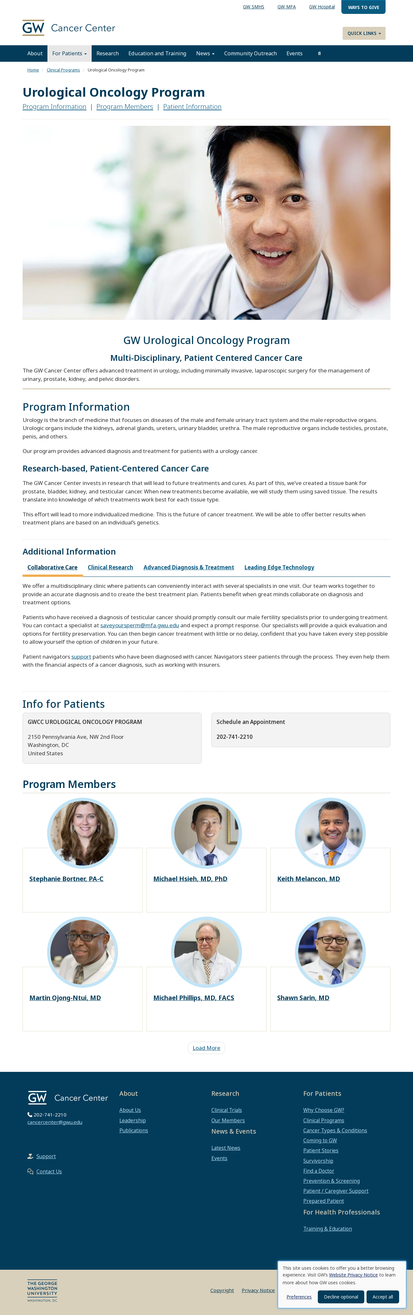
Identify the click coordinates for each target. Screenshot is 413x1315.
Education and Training (157, 53)
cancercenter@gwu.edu (54, 1122)
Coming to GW (320, 1140)
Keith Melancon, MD (308, 878)
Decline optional (341, 1297)
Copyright (222, 1290)
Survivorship (318, 1161)
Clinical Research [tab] (110, 567)
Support (46, 1156)
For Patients (69, 53)
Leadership (132, 1120)
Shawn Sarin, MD (303, 997)
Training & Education (327, 1228)
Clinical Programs (63, 70)
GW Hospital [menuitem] (322, 7)
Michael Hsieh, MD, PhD (190, 878)
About (35, 53)
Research (107, 53)
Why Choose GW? (323, 1110)
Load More (206, 1047)
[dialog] (342, 1285)
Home (33, 70)
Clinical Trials (226, 1110)
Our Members (228, 1120)
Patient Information (192, 106)
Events (295, 53)
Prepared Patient (323, 1201)
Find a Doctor (318, 1171)
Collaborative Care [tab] (52, 567)
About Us (130, 1110)
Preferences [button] (299, 1297)
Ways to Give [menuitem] (363, 7)
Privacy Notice (258, 1290)
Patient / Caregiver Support (335, 1191)
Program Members (124, 106)
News (205, 53)
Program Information (54, 106)
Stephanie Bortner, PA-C (66, 878)
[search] (319, 53)
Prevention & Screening (331, 1181)
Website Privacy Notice (353, 1275)
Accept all (383, 1297)
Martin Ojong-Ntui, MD (65, 997)
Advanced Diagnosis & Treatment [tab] (189, 567)
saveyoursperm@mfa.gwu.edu (139, 625)
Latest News (225, 1148)
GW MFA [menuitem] (286, 7)
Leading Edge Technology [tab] (279, 567)
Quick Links (364, 33)
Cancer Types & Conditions (335, 1130)
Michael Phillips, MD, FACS (193, 997)
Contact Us (49, 1171)
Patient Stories (320, 1150)
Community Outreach (250, 53)
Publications (133, 1130)
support (81, 656)
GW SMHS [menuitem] (253, 7)
